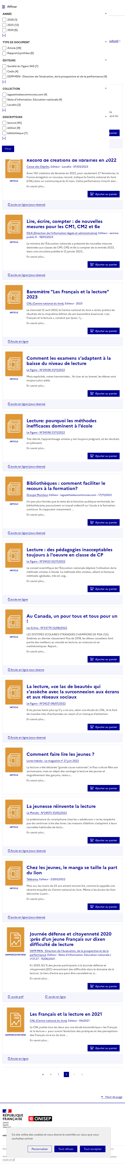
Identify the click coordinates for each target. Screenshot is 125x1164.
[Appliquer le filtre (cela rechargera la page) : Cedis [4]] (12, 71)
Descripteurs (12, 117)
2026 (10, 20)
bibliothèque (15, 133)
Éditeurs (9, 60)
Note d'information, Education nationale (33, 99)
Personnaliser (40, 1149)
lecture (12, 123)
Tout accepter (93, 1149)
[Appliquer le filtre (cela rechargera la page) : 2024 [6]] (12, 30)
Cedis (11, 71)
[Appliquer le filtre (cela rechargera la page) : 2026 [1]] (12, 19)
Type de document (16, 42)
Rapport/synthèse (18, 53)
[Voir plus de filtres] (4, 35)
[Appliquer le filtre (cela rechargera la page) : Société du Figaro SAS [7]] (22, 66)
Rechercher (114, 4)
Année (7, 14)
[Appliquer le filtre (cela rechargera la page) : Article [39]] (14, 48)
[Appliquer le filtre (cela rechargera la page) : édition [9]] (13, 128)
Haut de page (113, 1097)
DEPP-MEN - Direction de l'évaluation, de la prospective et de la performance (55, 76)
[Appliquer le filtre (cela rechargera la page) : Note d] (34, 99)
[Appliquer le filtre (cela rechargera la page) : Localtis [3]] (14, 104)
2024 (10, 30)
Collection (11, 89)
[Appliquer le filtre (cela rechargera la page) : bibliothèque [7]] (17, 133)
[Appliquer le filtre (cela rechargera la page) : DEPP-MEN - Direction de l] (57, 76)
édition (12, 128)
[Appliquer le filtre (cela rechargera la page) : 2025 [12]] (13, 25)
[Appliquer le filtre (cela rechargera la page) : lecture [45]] (14, 122)
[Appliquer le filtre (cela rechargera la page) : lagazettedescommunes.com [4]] (27, 94)
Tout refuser (65, 1149)
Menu (120, 4)
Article (11, 48)
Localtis (12, 105)
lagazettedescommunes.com (25, 94)
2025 (10, 25)
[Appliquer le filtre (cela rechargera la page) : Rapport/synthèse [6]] (20, 53)
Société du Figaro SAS (21, 66)
